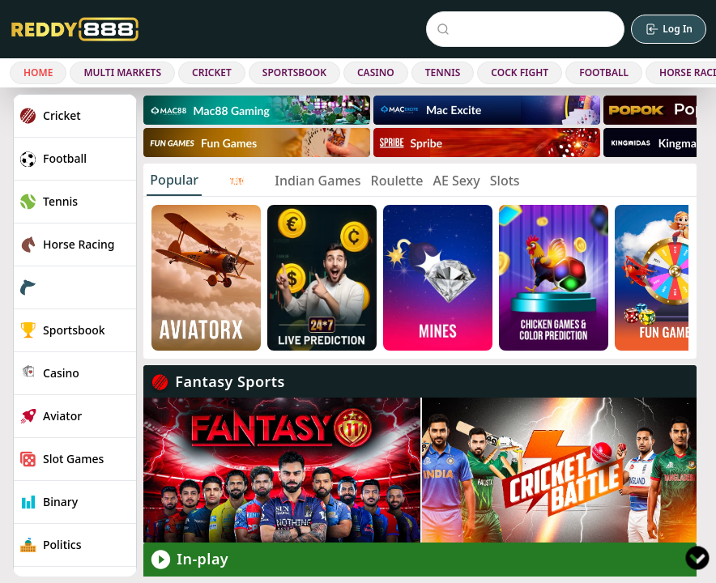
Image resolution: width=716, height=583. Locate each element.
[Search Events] (528, 29)
